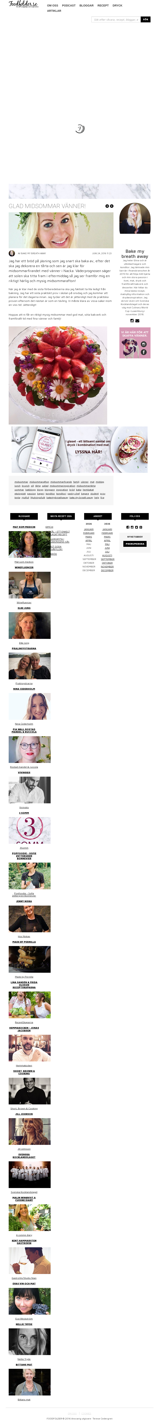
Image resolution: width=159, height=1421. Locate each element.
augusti (107, 555)
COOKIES (86, 1413)
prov (102, 493)
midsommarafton (39, 481)
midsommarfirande (61, 481)
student (94, 493)
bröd (72, 489)
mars (89, 536)
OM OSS (72, 1413)
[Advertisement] (79, 51)
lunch (17, 485)
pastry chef (74, 493)
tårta (38, 485)
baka (78, 489)
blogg (40, 489)
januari (89, 529)
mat (92, 481)
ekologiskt (20, 493)
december (107, 570)
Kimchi (49, 526)
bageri (40, 493)
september (107, 559)
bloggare (50, 489)
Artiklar (54, 10)
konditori (61, 493)
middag (100, 481)
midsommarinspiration (62, 485)
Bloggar (86, 5)
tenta (17, 497)
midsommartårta (86, 485)
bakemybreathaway (57, 497)
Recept (103, 5)
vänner (85, 481)
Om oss (52, 5)
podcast (68, 5)
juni (107, 547)
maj (107, 544)
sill (32, 485)
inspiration (62, 489)
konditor (50, 493)
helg (96, 497)
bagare (85, 493)
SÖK (145, 19)
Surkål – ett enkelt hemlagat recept (58, 533)
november (107, 566)
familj (76, 481)
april (89, 540)
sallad (45, 485)
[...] (116, 19)
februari (88, 533)
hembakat (88, 489)
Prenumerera (135, 543)
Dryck (117, 5)
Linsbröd (51, 554)
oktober (107, 562)
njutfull (25, 497)
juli (107, 551)
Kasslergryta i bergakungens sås (57, 540)
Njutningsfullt (38, 497)
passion (31, 493)
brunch (26, 485)
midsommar (21, 481)
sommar (19, 489)
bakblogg (30, 489)
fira (102, 497)
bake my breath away (81, 497)
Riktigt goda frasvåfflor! (54, 548)
